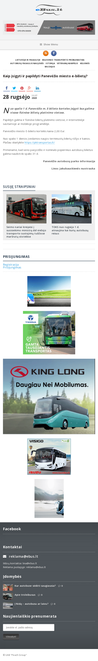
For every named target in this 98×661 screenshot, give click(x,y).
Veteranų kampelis (67, 63)
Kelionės (85, 63)
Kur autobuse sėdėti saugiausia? (35, 585)
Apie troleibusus (25, 594)
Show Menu (49, 44)
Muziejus (50, 66)
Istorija (50, 63)
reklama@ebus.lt (23, 556)
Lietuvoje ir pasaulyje (27, 60)
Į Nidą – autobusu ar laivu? (31, 603)
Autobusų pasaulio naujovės (27, 63)
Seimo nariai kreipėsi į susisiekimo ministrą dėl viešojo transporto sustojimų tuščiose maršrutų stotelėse (26, 231)
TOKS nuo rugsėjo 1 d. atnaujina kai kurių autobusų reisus (70, 230)
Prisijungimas (12, 267)
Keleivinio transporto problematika (63, 60)
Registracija (11, 265)
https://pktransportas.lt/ (40, 142)
